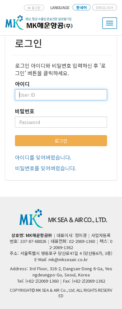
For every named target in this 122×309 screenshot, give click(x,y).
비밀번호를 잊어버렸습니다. (45, 168)
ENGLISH (104, 7)
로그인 (34, 7)
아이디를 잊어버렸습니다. (43, 157)
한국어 (81, 7)
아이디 (22, 84)
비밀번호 (24, 111)
